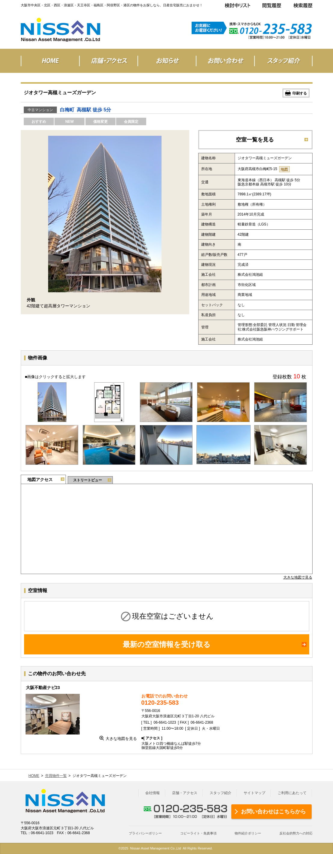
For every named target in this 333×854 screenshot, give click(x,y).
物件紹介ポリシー (248, 833)
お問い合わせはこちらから (273, 812)
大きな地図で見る (297, 577)
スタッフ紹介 (220, 793)
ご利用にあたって (292, 793)
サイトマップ (254, 793)
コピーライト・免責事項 (198, 833)
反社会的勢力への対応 (296, 833)
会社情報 (152, 793)
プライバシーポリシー (145, 833)
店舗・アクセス (184, 793)
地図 (284, 169)
